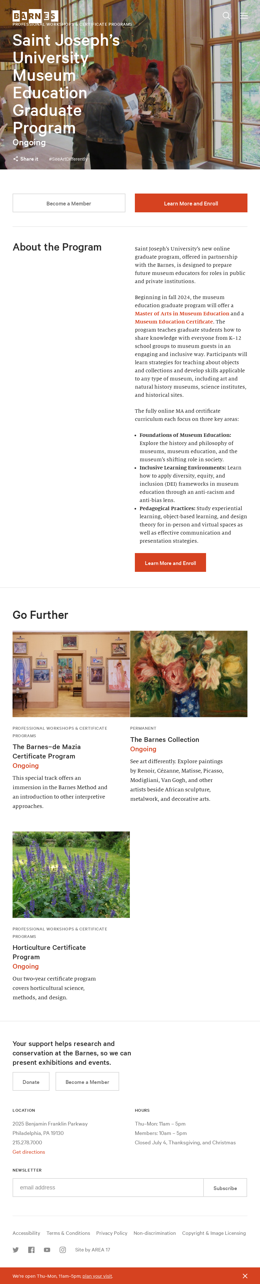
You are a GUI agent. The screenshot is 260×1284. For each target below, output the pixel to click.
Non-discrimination (155, 1232)
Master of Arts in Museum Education (182, 314)
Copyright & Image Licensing (214, 1232)
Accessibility (26, 1232)
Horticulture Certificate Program (49, 952)
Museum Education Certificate (174, 322)
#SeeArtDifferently (68, 159)
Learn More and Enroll (191, 203)
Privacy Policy (111, 1232)
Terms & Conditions (68, 1232)
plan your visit (97, 1276)
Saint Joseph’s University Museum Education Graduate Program (66, 83)
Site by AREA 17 (92, 1249)
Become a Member (68, 203)
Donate (31, 1081)
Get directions (29, 1151)
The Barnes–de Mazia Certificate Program (47, 751)
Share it (25, 158)
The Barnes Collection (164, 739)
